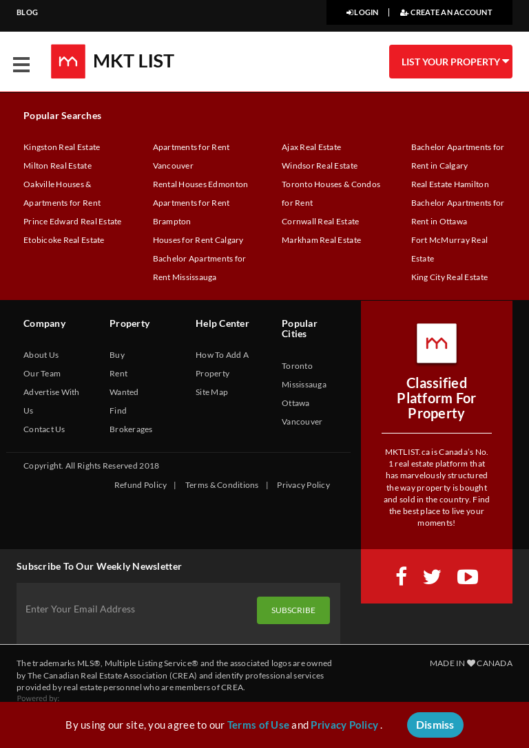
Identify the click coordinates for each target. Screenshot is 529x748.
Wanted (124, 392)
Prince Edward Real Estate (72, 221)
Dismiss (435, 724)
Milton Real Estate (57, 165)
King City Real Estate (449, 277)
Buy (117, 355)
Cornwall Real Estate (320, 221)
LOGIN (362, 12)
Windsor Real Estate (319, 165)
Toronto (297, 366)
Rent (118, 373)
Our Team (42, 373)
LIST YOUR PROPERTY (454, 61)
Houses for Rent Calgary (198, 240)
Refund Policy (140, 485)
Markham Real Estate (321, 240)
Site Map (212, 392)
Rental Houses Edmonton (201, 184)
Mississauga (304, 384)
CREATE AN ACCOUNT (446, 12)
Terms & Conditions (222, 485)
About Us (41, 355)
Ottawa (296, 403)
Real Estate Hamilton (450, 184)
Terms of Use (258, 724)
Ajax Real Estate (311, 147)
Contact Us (44, 429)
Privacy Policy (303, 485)
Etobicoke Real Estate (64, 240)
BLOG (27, 12)
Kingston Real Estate (61, 147)
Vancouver (302, 421)
